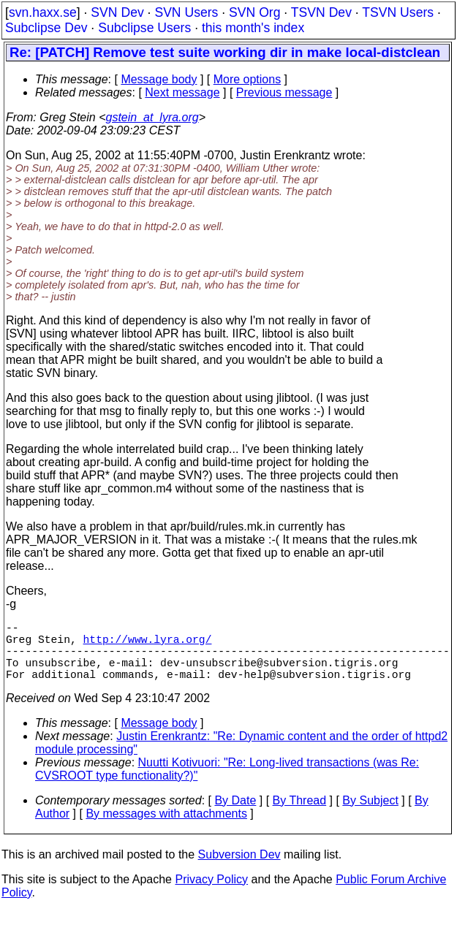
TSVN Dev (321, 12)
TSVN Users (398, 12)
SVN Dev (117, 12)
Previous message (284, 92)
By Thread (300, 815)
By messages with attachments (166, 828)
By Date (235, 815)
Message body (159, 79)
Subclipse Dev (46, 27)
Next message (182, 92)
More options (248, 79)
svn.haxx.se (43, 12)
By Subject (370, 815)
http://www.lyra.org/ (147, 644)
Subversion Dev (239, 869)
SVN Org (254, 12)
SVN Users (186, 12)
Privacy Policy (211, 894)
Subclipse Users (144, 27)
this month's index (253, 27)
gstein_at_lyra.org (152, 117)
